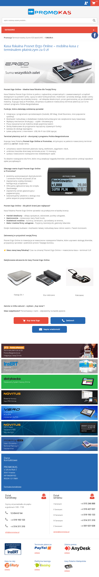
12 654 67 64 (16, 513)
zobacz (37, 553)
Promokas (49, 12)
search (94, 20)
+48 (17, 520)
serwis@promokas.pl (61, 532)
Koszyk (97, 1)
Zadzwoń (68, 320)
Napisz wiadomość (49, 329)
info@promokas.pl (12, 532)
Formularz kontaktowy (12, 487)
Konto (86, 3)
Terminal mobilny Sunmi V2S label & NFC (27, 37)
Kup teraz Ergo (31, 320)
